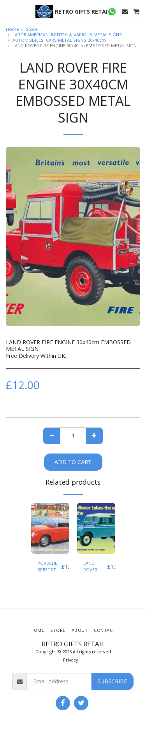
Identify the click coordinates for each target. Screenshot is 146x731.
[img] (50, 528)
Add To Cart (73, 462)
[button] (8, 11)
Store (32, 29)
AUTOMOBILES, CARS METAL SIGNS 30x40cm (59, 40)
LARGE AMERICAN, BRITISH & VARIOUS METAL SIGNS (67, 34)
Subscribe (112, 681)
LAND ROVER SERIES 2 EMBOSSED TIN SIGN (95, 566)
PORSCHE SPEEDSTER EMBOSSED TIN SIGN (49, 566)
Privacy (70, 660)
